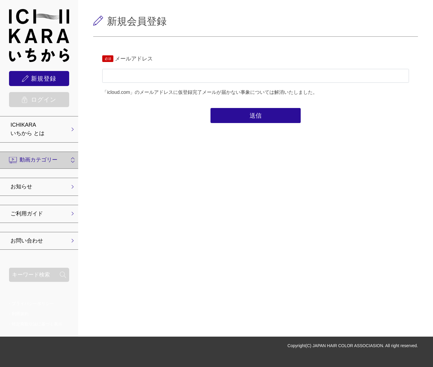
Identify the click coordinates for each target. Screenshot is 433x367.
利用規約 (20, 313)
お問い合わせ (27, 241)
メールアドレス (134, 59)
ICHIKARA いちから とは (28, 129)
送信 (256, 115)
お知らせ (21, 187)
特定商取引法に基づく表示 (37, 324)
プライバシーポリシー (33, 303)
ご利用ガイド (27, 214)
